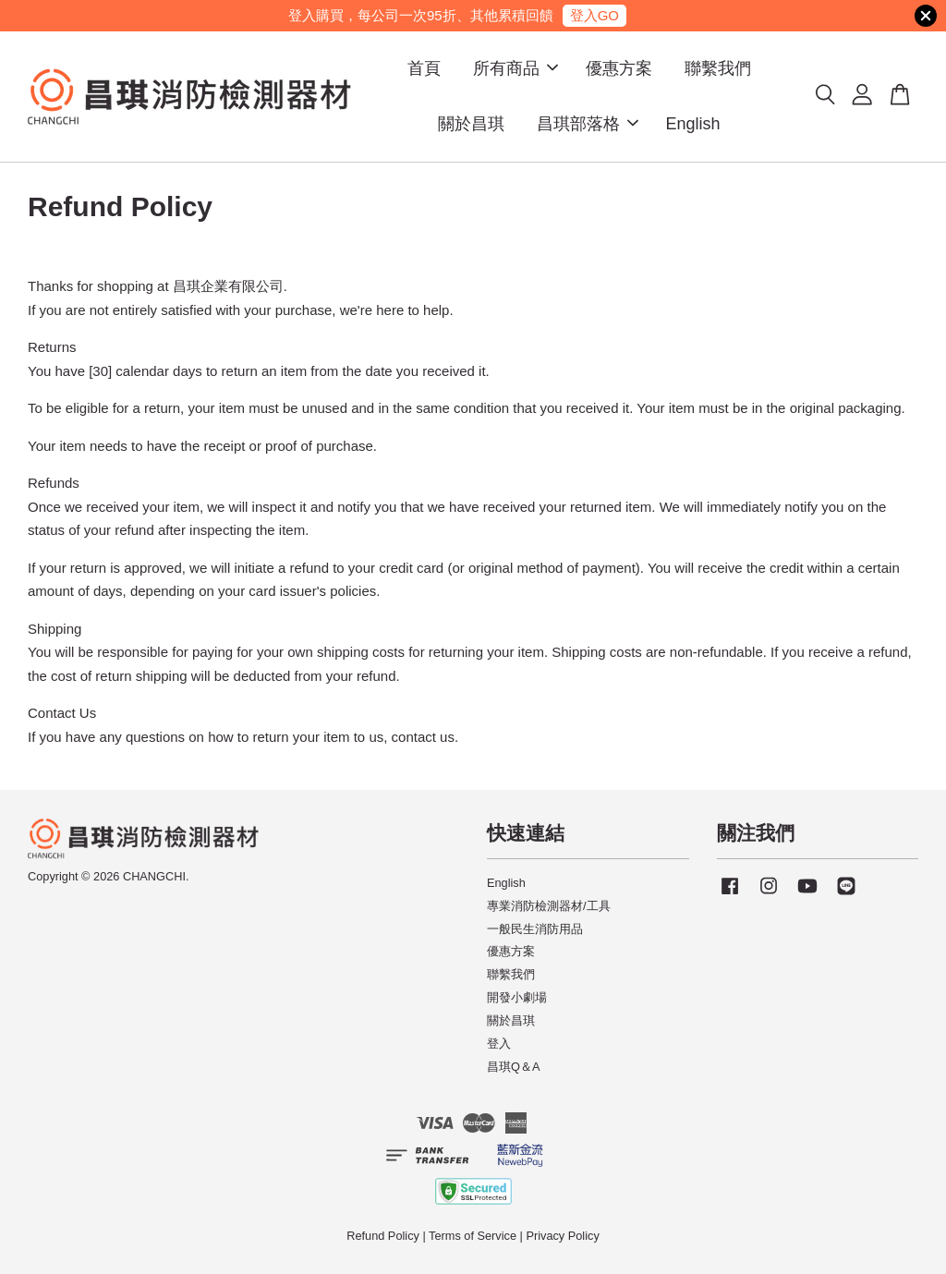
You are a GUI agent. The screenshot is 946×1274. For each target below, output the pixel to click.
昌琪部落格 (587, 124)
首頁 (424, 68)
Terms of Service (472, 1236)
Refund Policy (382, 1236)
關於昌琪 (471, 124)
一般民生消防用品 (535, 929)
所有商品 (515, 68)
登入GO (594, 15)
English (693, 124)
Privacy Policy (562, 1236)
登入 (499, 1043)
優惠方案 (619, 68)
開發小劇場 (517, 997)
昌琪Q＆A (513, 1067)
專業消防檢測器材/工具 (549, 906)
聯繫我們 (718, 68)
